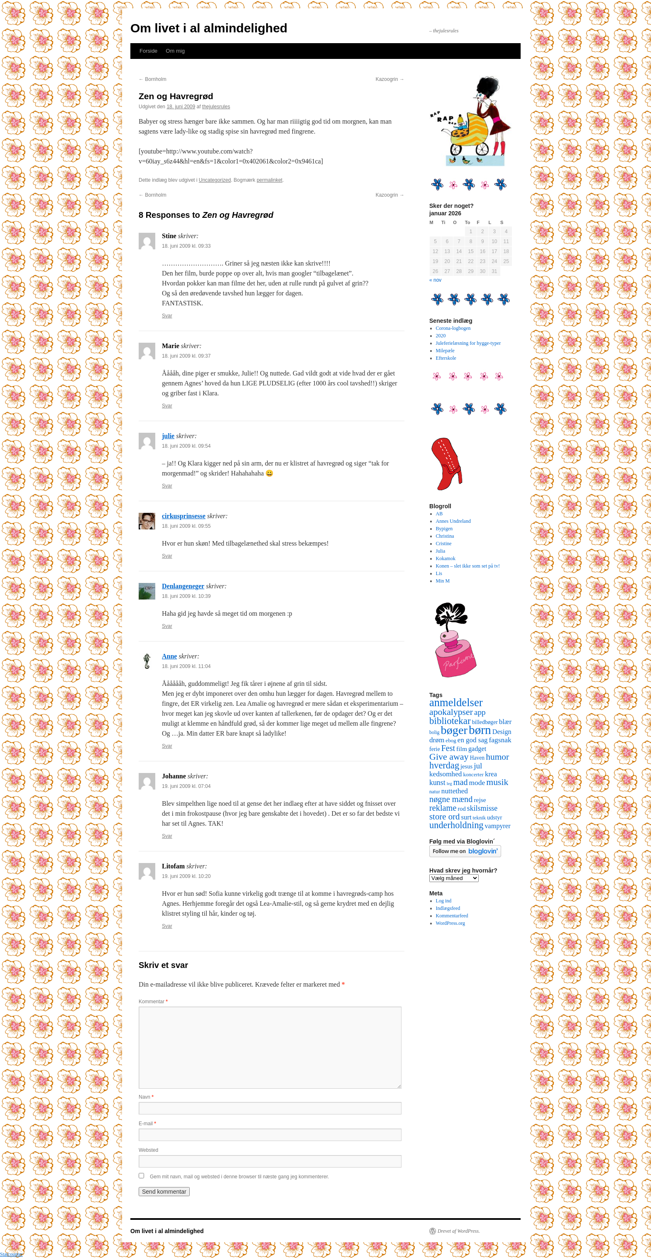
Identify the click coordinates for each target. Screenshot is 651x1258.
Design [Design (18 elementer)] (502, 732)
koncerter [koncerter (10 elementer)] (473, 774)
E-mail (147, 1123)
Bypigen (444, 528)
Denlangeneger (183, 586)
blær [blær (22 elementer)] (505, 722)
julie (168, 435)
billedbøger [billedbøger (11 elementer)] (485, 722)
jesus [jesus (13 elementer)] (466, 766)
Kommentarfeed (452, 916)
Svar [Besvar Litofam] (167, 926)
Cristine (444, 543)
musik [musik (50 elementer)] (497, 782)
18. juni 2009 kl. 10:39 (186, 596)
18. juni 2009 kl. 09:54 (186, 446)
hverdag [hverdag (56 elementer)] (444, 765)
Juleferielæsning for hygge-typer (468, 343)
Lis (439, 573)
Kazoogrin (390, 79)
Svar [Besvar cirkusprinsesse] (167, 556)
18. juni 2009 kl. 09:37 (186, 356)
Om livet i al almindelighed (208, 28)
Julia (440, 551)
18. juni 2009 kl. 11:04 (186, 666)
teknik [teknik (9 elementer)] (479, 818)
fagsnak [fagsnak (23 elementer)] (500, 740)
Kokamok (445, 558)
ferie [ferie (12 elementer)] (434, 749)
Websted (148, 1150)
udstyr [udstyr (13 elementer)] (494, 817)
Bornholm (152, 79)
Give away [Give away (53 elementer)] (449, 756)
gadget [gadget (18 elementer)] (477, 749)
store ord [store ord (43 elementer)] (444, 817)
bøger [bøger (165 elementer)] (454, 730)
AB (439, 514)
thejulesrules (216, 107)
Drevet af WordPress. (459, 1231)
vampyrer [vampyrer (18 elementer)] (498, 826)
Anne (169, 656)
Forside (148, 51)
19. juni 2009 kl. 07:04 (186, 786)
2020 (441, 336)
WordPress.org (450, 923)
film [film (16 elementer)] (461, 748)
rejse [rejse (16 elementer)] (480, 799)
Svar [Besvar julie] (167, 486)
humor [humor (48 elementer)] (497, 757)
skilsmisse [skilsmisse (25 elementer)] (482, 808)
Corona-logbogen (453, 328)
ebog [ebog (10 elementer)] (450, 740)
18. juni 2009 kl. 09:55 (186, 526)
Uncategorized (215, 180)
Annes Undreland (453, 521)
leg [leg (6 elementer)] (449, 783)
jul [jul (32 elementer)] (478, 765)
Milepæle (445, 351)
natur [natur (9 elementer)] (434, 792)
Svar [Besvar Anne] (167, 746)
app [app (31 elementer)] (480, 712)
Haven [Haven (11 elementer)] (477, 758)
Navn (146, 1097)
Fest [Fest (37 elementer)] (448, 748)
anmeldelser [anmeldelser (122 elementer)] (456, 702)
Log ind (444, 901)
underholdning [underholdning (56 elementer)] (456, 825)
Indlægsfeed (448, 908)
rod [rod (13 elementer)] (461, 808)
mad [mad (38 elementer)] (460, 782)
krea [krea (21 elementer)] (491, 774)
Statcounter (11, 1254)
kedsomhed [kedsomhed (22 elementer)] (445, 774)
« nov (435, 280)
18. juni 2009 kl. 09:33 (186, 246)
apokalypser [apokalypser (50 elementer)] (451, 712)
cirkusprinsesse (184, 515)
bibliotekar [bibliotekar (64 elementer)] (450, 720)
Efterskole (446, 358)
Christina (445, 536)
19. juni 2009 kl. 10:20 (186, 876)
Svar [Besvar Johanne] (167, 836)
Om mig (175, 51)
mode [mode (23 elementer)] (477, 782)
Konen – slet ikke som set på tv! (468, 566)
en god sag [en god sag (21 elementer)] (473, 740)
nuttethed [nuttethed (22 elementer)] (454, 791)
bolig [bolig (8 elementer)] (434, 732)
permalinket (269, 180)
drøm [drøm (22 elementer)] (436, 740)
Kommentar (153, 1001)
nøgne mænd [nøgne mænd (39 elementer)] (450, 799)
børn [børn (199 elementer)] (480, 729)
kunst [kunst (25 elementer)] (437, 782)
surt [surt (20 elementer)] (466, 817)
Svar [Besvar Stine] (167, 316)
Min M (443, 581)
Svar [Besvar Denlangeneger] (167, 626)
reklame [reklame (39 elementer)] (442, 807)
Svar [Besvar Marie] (167, 406)
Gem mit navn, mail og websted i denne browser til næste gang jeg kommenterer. (239, 1177)
